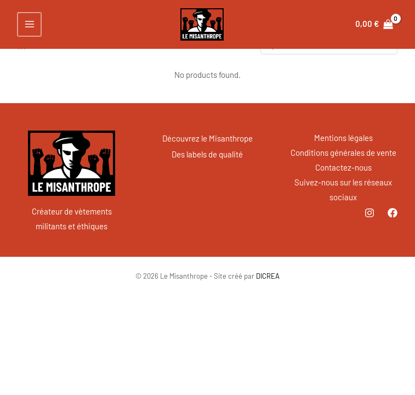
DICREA (268, 276)
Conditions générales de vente (343, 152)
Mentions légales (343, 138)
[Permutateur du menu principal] (29, 25)
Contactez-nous (343, 167)
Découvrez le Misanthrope (207, 138)
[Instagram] (369, 213)
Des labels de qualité (207, 152)
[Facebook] (392, 213)
